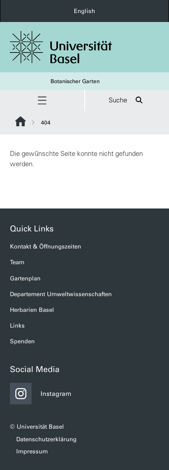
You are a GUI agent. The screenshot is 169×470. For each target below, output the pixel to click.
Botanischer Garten (75, 81)
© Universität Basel (37, 426)
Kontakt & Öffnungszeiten (45, 246)
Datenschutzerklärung (46, 439)
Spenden (22, 341)
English (84, 11)
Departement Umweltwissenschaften (61, 294)
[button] (42, 100)
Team (17, 262)
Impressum (32, 451)
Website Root (20, 121)
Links (17, 325)
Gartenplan (25, 278)
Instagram (40, 393)
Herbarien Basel (32, 309)
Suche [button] (127, 100)
